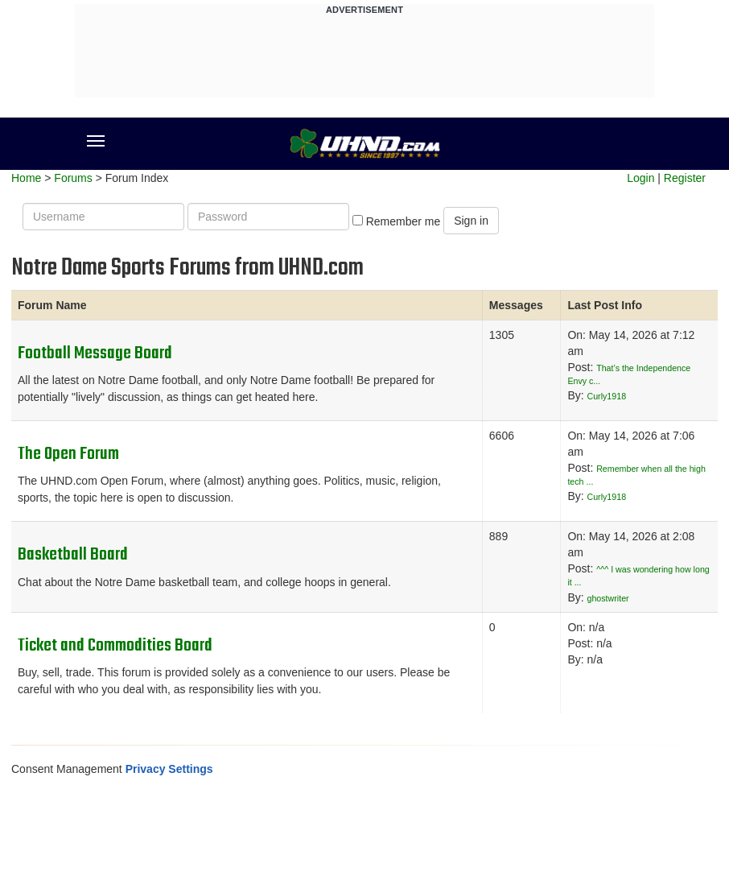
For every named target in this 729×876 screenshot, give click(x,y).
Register (685, 177)
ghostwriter (608, 598)
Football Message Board (95, 353)
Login (640, 177)
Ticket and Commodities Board (115, 645)
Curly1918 (607, 396)
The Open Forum (68, 454)
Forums (73, 177)
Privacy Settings (169, 768)
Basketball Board (73, 554)
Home (26, 177)
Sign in (471, 220)
